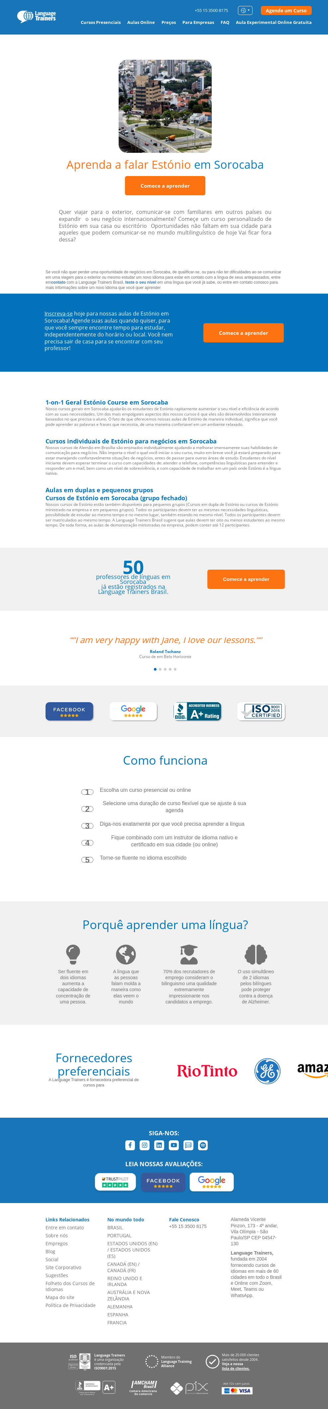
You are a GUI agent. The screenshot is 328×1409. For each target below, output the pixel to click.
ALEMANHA (120, 1306)
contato (58, 282)
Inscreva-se (59, 313)
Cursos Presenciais (101, 22)
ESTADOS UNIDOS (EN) (132, 1243)
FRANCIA (117, 1322)
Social (52, 1259)
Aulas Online (141, 22)
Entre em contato (65, 1227)
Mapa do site (60, 1297)
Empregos (57, 1243)
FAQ (225, 22)
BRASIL (115, 1227)
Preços (169, 22)
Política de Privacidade (71, 1305)
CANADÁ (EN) (122, 1264)
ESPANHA (117, 1314)
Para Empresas (198, 22)
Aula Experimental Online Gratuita (274, 22)
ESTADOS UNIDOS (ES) (128, 1253)
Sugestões (57, 1275)
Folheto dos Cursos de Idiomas (70, 1286)
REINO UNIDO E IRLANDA (124, 1281)
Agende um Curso (286, 10)
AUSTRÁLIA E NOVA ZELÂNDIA (128, 1295)
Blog (50, 1251)
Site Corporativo (63, 1267)
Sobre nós (57, 1235)
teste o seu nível (140, 282)
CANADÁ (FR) (121, 1270)
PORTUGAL (119, 1235)
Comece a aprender (165, 185)
